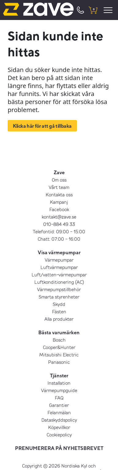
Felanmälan (59, 412)
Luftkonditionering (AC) (59, 282)
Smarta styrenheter (59, 297)
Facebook (59, 209)
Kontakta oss (59, 194)
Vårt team (59, 187)
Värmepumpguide (59, 390)
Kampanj (59, 202)
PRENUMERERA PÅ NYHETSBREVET (59, 448)
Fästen (59, 311)
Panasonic (59, 362)
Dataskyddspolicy (59, 420)
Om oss (59, 180)
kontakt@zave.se (59, 217)
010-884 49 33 (59, 224)
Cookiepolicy (59, 435)
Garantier (59, 405)
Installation (59, 383)
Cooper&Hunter (59, 347)
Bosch (59, 340)
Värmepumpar (59, 260)
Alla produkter (59, 319)
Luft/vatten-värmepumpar (59, 274)
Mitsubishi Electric (59, 354)
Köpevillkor (59, 427)
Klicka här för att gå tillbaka (42, 126)
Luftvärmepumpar (59, 267)
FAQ (59, 398)
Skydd (59, 304)
